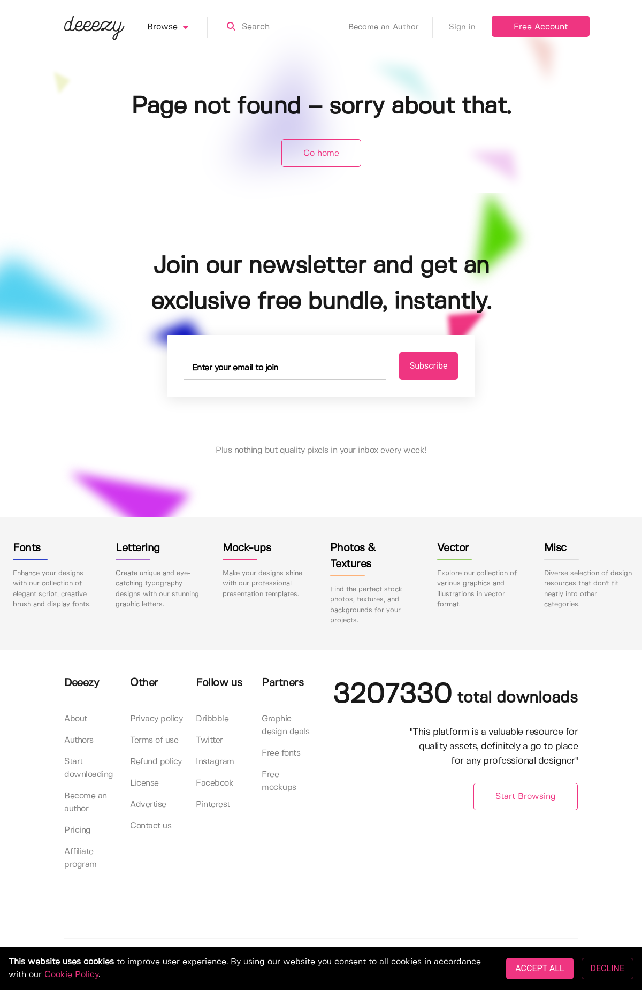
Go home (321, 153)
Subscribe (429, 366)
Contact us (150, 826)
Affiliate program (80, 858)
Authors (79, 740)
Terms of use (154, 740)
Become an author (85, 802)
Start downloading (88, 768)
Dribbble (212, 719)
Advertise (148, 805)
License (144, 783)
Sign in (462, 27)
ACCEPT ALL (539, 968)
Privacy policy (156, 719)
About (75, 719)
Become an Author (390, 27)
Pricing (77, 830)
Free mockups (279, 781)
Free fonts (281, 753)
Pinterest (213, 805)
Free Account (541, 27)
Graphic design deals (285, 725)
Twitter (209, 740)
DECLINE (607, 968)
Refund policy (156, 762)
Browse (177, 27)
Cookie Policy (71, 975)
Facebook (214, 783)
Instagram (215, 762)
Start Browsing (525, 797)
